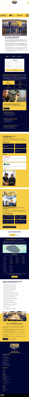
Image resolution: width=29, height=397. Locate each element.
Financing (19, 0)
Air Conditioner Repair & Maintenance (6, 358)
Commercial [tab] (20, 86)
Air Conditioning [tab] (20, 82)
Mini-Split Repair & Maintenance (6, 362)
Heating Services (6, 108)
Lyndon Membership (23, 0)
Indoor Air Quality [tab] (8, 86)
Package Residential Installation (6, 363)
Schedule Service (14, 276)
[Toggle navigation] (1, 2)
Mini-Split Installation (5, 361)
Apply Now (5, 160)
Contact (26, 0)
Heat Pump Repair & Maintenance (6, 360)
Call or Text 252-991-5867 (6, 381)
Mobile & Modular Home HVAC (6, 365)
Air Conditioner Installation (5, 357)
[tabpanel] (14, 109)
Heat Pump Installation (5, 359)
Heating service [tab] (8, 82)
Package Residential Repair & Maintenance (7, 364)
